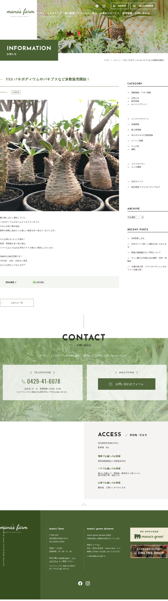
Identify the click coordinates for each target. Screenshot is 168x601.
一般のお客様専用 (145, 6)
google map (63, 560)
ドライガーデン (138, 164)
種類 (133, 149)
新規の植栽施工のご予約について (146, 252)
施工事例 (69, 15)
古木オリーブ (137, 181)
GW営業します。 (138, 238)
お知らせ (135, 98)
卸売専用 (122, 6)
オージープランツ (139, 104)
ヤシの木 (136, 146)
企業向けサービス (110, 15)
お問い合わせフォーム (129, 396)
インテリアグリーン (140, 119)
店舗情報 (135, 124)
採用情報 (127, 15)
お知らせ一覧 (17, 303)
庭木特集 (135, 101)
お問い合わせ (142, 15)
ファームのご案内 (87, 15)
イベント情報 (137, 140)
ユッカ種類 (136, 167)
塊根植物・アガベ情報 (141, 92)
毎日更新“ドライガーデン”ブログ (145, 187)
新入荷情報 (136, 130)
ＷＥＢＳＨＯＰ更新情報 (142, 135)
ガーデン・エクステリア (48, 15)
